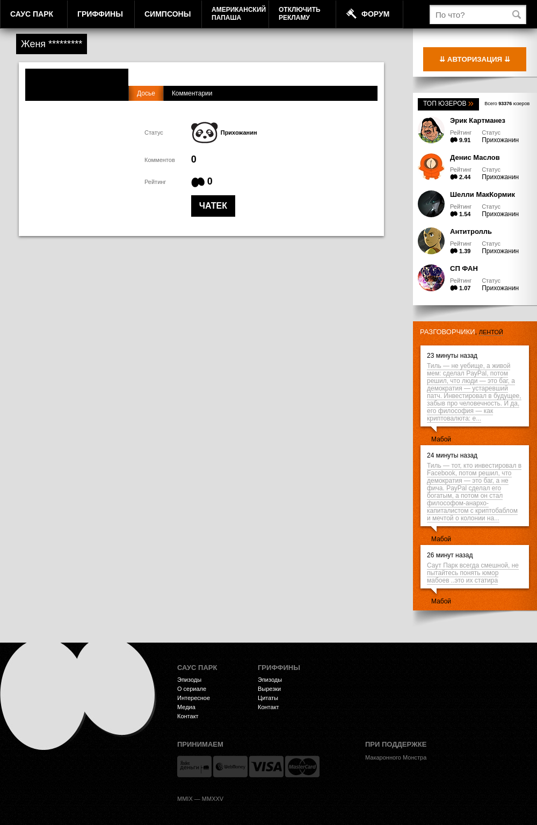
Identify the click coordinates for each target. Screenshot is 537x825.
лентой (491, 332)
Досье (146, 93)
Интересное (193, 698)
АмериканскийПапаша (239, 13)
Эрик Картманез (477, 120)
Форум (375, 14)
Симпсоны (167, 14)
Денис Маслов (475, 157)
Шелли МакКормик (482, 194)
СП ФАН (464, 268)
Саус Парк (31, 14)
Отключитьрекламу (300, 13)
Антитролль (471, 231)
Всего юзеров (506, 103)
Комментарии (192, 93)
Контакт (188, 716)
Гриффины (100, 14)
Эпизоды (189, 679)
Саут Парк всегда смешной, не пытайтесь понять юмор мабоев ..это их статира (473, 573)
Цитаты (268, 698)
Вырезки (269, 689)
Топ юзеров (448, 103)
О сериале (191, 689)
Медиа (186, 707)
